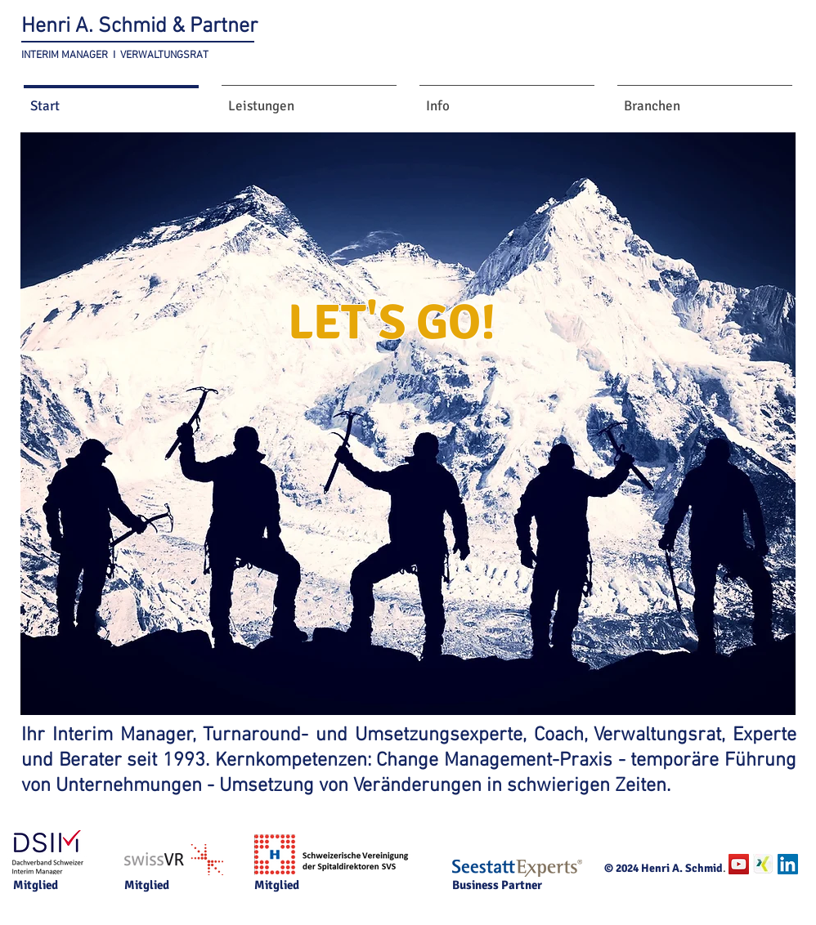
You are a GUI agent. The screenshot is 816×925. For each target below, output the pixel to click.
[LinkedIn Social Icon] (788, 864)
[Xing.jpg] (763, 864)
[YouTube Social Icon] (739, 864)
